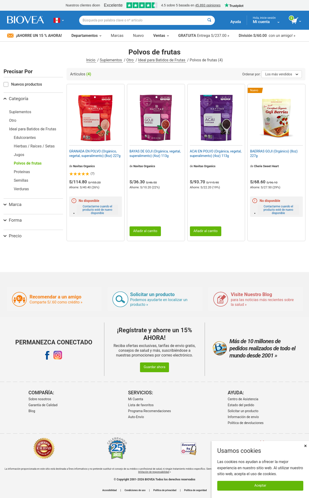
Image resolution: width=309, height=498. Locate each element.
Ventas (161, 35)
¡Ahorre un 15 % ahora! (34, 35)
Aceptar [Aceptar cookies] (260, 485)
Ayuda (235, 22)
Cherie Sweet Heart (266, 166)
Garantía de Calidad (43, 405)
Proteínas (22, 172)
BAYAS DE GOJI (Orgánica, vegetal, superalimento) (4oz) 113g (155, 153)
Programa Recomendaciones (149, 411)
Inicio (91, 60)
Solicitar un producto (243, 411)
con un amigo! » (267, 35)
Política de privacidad (164, 490)
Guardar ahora (154, 367)
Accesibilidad (109, 490)
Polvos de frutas (28, 163)
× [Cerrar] (305, 446)
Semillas (21, 180)
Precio (13, 236)
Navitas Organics (84, 166)
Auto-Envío (136, 417)
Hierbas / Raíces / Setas (34, 146)
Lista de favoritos (141, 405)
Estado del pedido (241, 405)
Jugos (19, 154)
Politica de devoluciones (246, 423)
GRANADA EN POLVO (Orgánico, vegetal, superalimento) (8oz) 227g (95, 153)
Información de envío (243, 417)
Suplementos (111, 60)
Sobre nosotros (40, 399)
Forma (13, 220)
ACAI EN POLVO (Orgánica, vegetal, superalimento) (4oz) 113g (215, 153)
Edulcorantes (25, 137)
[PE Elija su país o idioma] (58, 20)
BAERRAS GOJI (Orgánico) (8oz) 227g (274, 153)
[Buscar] (209, 20)
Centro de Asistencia (243, 399)
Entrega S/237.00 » (203, 35)
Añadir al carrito (145, 231)
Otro (130, 60)
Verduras (21, 189)
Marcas (117, 35)
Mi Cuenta (135, 399)
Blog (32, 411)
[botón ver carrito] (296, 21)
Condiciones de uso (135, 490)
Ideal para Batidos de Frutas (162, 60)
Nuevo (138, 35)
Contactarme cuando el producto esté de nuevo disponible (97, 210)
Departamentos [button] (86, 35)
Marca (12, 204)
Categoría (16, 98)
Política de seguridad (195, 490)
